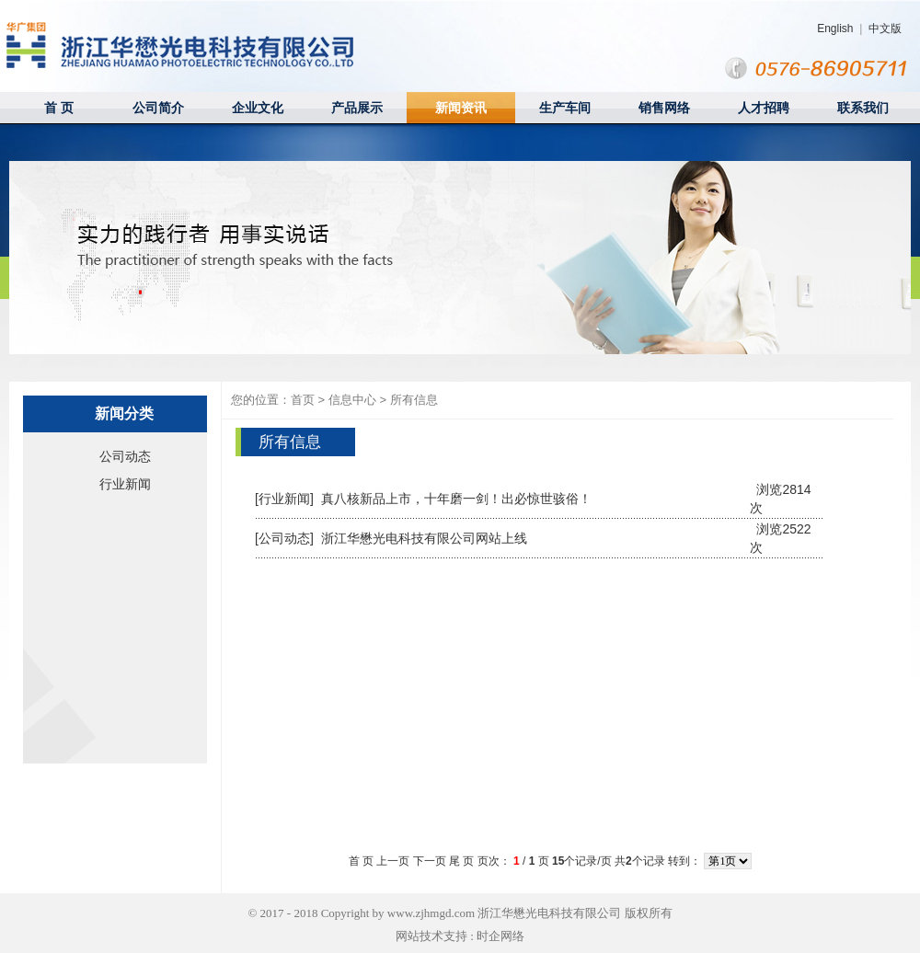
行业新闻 (125, 483)
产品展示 (357, 107)
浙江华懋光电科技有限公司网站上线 (424, 538)
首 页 (59, 107)
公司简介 (158, 107)
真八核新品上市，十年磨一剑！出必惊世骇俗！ (456, 498)
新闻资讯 (461, 107)
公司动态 (125, 456)
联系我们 (863, 107)
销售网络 (664, 107)
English (835, 28)
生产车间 (565, 107)
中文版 (885, 28)
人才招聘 (763, 107)
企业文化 (257, 107)
